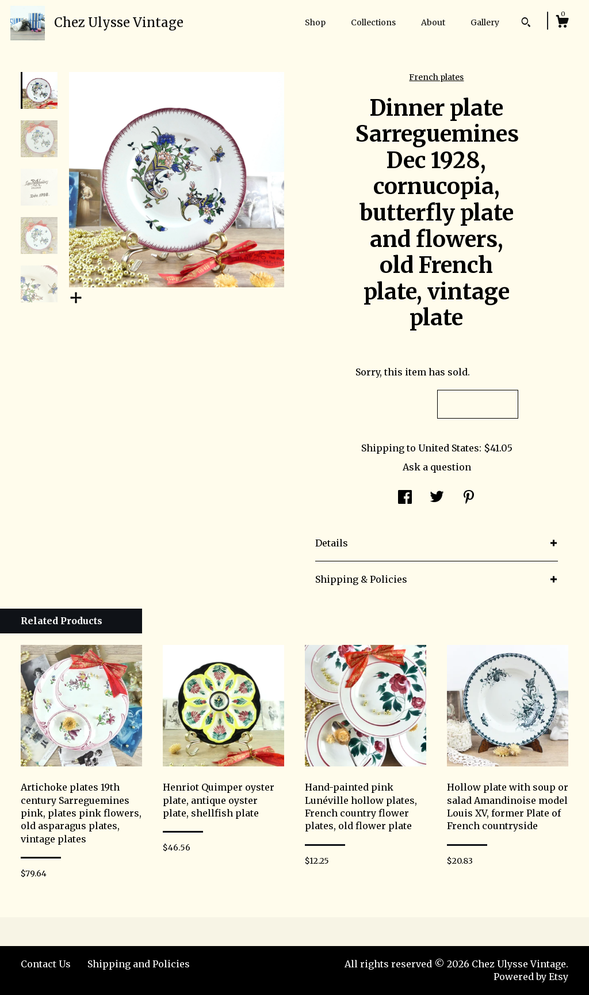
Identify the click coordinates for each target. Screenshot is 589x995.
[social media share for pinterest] (469, 498)
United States (448, 448)
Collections (373, 22)
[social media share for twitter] (436, 498)
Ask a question (437, 467)
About (433, 22)
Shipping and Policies (138, 964)
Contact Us (46, 964)
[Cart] (562, 23)
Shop (315, 22)
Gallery (485, 22)
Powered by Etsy (531, 976)
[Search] (526, 23)
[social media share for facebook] (405, 498)
